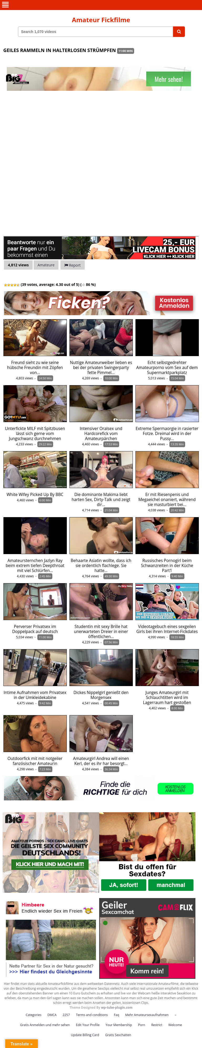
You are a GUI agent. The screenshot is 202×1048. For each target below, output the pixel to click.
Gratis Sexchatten (118, 1035)
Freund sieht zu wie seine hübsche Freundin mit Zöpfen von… (35, 367)
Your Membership (119, 1025)
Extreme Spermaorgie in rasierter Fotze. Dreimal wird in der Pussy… (167, 433)
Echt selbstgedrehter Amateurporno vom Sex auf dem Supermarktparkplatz (167, 367)
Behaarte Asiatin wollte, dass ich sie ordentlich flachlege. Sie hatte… (101, 565)
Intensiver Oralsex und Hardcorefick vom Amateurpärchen (101, 433)
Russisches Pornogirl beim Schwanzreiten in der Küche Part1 (167, 565)
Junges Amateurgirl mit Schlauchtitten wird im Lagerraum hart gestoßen (167, 697)
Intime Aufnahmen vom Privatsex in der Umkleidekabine (35, 695)
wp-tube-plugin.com (117, 1007)
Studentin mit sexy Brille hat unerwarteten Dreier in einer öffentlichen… (101, 631)
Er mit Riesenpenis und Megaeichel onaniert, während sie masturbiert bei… (167, 499)
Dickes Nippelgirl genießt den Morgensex (100, 695)
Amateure (46, 264)
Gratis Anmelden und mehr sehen (45, 1025)
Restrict (156, 1025)
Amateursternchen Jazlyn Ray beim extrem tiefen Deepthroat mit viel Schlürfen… (35, 565)
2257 (66, 1015)
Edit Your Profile (87, 1025)
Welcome (175, 1025)
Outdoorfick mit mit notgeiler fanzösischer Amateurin (35, 761)
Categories (33, 1015)
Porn (141, 1025)
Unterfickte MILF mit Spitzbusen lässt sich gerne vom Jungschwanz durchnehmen (35, 433)
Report (72, 265)
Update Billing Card (85, 1035)
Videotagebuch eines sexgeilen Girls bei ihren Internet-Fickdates (167, 629)
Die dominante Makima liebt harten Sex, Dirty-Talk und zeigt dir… (101, 499)
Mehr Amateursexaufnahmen (147, 1015)
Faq (116, 1015)
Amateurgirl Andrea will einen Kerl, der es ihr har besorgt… (101, 761)
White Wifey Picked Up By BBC (35, 494)
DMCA (52, 1015)
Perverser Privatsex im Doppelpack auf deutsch (35, 629)
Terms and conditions (92, 1015)
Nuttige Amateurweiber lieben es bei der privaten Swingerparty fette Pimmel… (101, 367)
